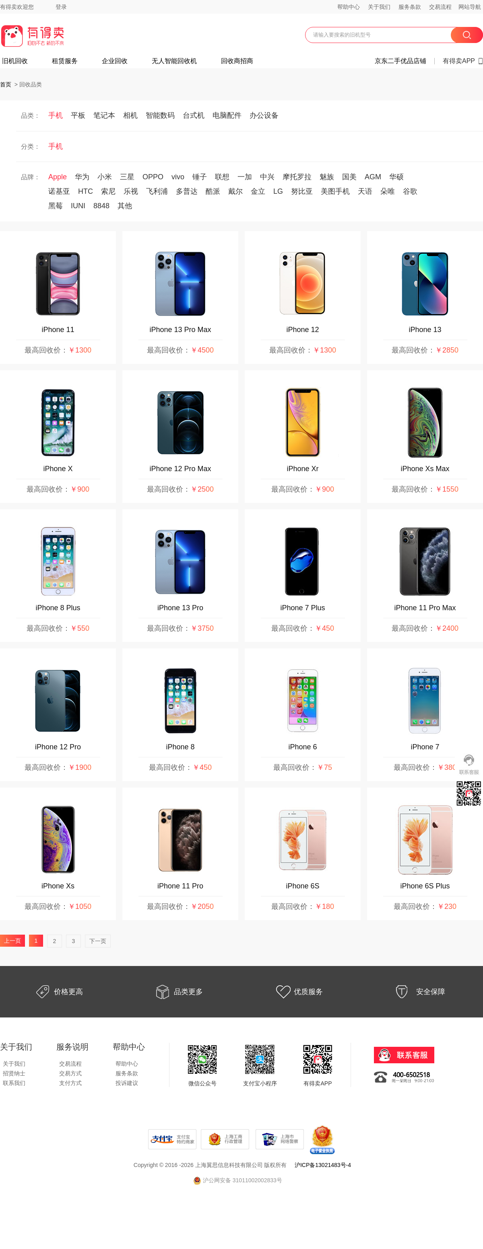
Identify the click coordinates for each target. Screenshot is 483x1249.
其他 (125, 206)
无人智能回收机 (174, 61)
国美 (349, 177)
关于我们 (379, 7)
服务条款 (409, 7)
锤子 (199, 177)
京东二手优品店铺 (400, 61)
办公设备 (264, 115)
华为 (82, 177)
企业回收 (115, 61)
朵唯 (387, 191)
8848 (101, 206)
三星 (127, 177)
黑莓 (55, 206)
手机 (55, 115)
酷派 (213, 191)
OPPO (152, 177)
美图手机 (335, 191)
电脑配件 (227, 115)
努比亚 (302, 191)
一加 (244, 177)
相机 (130, 115)
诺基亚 (59, 191)
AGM (373, 177)
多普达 (187, 191)
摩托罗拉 (297, 177)
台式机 (193, 115)
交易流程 (440, 7)
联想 (222, 177)
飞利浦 (157, 191)
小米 (104, 177)
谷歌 (410, 191)
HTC (85, 191)
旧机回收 (15, 61)
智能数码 (160, 115)
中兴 (267, 177)
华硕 (396, 177)
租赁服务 (65, 61)
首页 (5, 84)
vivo (177, 177)
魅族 (327, 177)
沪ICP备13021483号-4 (323, 1165)
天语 (365, 191)
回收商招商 (237, 61)
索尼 (108, 191)
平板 (78, 115)
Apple (57, 177)
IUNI (78, 206)
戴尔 (235, 191)
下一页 (97, 941)
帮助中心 (348, 7)
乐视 (131, 191)
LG (278, 191)
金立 (258, 191)
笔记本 (104, 115)
